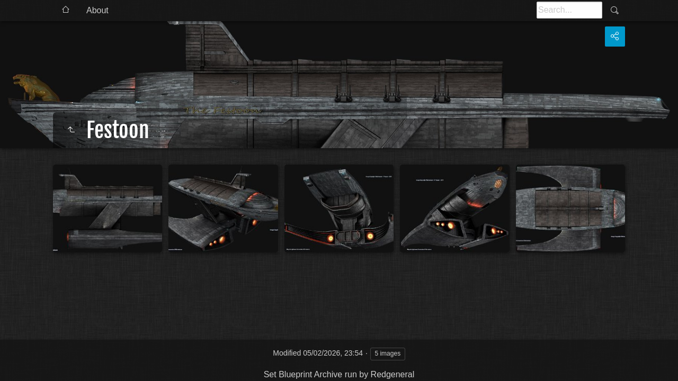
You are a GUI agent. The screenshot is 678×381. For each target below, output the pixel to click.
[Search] (569, 10)
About (97, 10)
